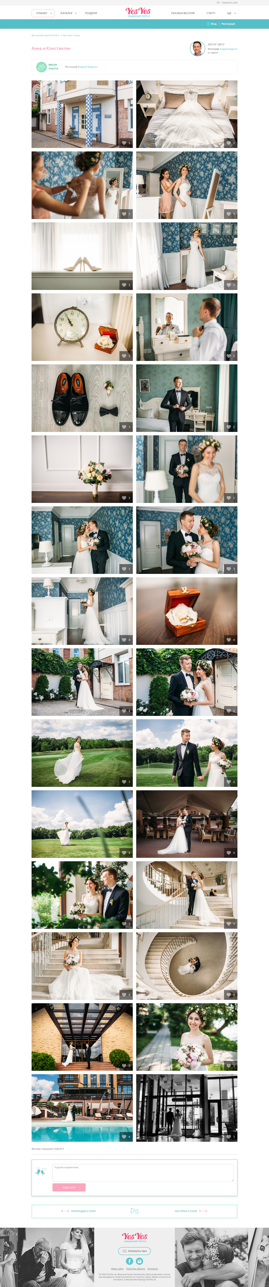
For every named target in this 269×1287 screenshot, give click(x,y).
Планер (41, 13)
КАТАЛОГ (67, 13)
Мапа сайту (117, 1268)
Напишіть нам (229, 2)
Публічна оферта (135, 1268)
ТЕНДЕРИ (91, 13)
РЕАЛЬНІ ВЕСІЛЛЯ (183, 13)
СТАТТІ (211, 13)
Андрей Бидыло (228, 49)
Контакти (153, 1268)
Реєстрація (228, 23)
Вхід (214, 23)
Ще (229, 13)
